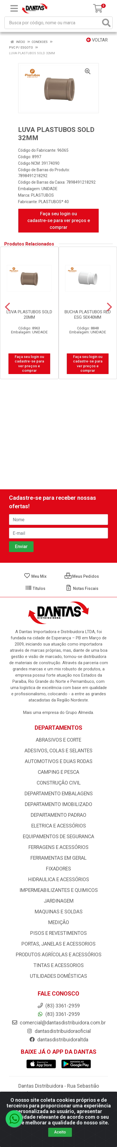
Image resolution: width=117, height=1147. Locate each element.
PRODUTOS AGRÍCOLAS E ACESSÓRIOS (58, 954)
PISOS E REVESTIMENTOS (58, 933)
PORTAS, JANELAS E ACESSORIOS (58, 944)
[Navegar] (7, 307)
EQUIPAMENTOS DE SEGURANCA (58, 836)
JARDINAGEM (59, 901)
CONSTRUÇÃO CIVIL (59, 783)
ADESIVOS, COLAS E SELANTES (58, 750)
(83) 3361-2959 (58, 1014)
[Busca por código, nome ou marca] (53, 23)
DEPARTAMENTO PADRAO (58, 815)
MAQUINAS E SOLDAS (59, 911)
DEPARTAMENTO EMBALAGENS (59, 793)
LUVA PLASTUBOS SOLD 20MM (29, 314)
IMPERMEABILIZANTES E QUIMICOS (58, 890)
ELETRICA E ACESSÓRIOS (58, 826)
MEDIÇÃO (58, 922)
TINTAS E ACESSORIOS (59, 965)
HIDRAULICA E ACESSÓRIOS (58, 879)
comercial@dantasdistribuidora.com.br (59, 1023)
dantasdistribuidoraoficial (59, 1031)
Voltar (97, 40)
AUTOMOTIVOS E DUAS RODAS (58, 761)
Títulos (35, 588)
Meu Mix (35, 576)
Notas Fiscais (81, 588)
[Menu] (14, 8)
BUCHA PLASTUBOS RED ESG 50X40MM (88, 314)
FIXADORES (58, 869)
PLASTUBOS (42, 195)
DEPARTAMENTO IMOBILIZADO (58, 804)
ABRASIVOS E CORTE (58, 740)
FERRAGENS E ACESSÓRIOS (58, 847)
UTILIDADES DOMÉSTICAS (58, 976)
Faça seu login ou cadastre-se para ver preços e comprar (58, 220)
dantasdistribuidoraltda (58, 1039)
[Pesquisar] (106, 23)
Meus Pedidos (82, 576)
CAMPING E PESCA (58, 772)
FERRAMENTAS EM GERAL (58, 858)
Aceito (60, 1132)
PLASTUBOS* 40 (54, 201)
